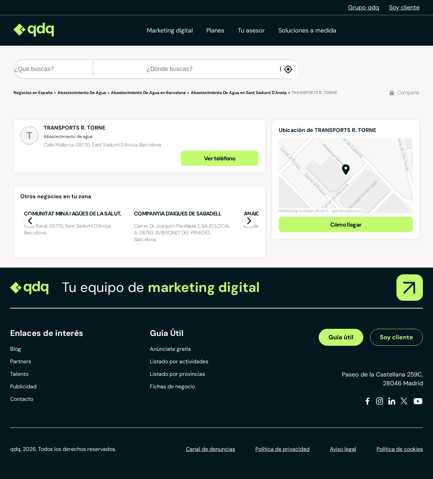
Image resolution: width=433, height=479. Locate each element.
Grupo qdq (363, 7)
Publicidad (23, 386)
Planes (215, 30)
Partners (20, 361)
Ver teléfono (219, 158)
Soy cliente (404, 7)
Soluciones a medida (307, 30)
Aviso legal (343, 449)
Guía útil (341, 337)
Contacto (21, 399)
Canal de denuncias (210, 449)
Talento (19, 374)
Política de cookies (400, 449)
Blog (15, 348)
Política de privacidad (282, 449)
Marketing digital (170, 30)
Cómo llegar (346, 224)
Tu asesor (251, 30)
